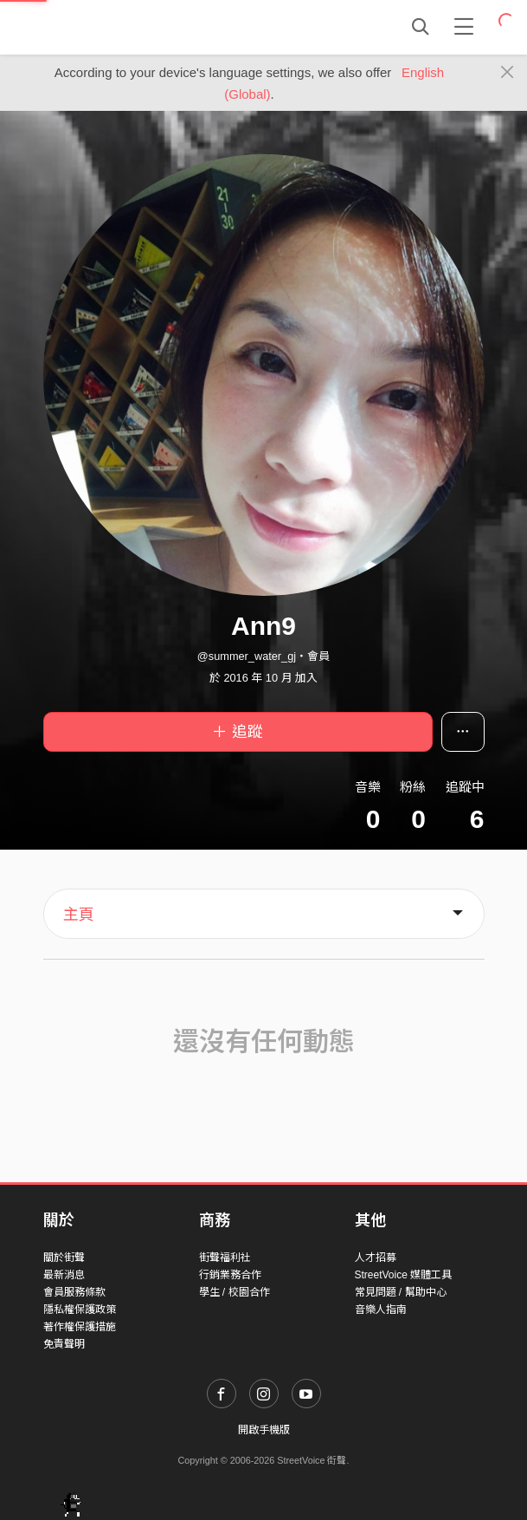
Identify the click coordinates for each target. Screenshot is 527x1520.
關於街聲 (64, 1258)
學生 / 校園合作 (234, 1292)
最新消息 (64, 1275)
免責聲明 (64, 1344)
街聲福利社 (225, 1258)
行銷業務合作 (230, 1275)
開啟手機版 (264, 1430)
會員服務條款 (74, 1292)
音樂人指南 (381, 1309)
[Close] (507, 72)
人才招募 (375, 1258)
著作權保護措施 (79, 1327)
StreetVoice (114, 27)
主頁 (78, 914)
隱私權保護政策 (79, 1309)
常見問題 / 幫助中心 (401, 1292)
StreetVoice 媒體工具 (404, 1275)
